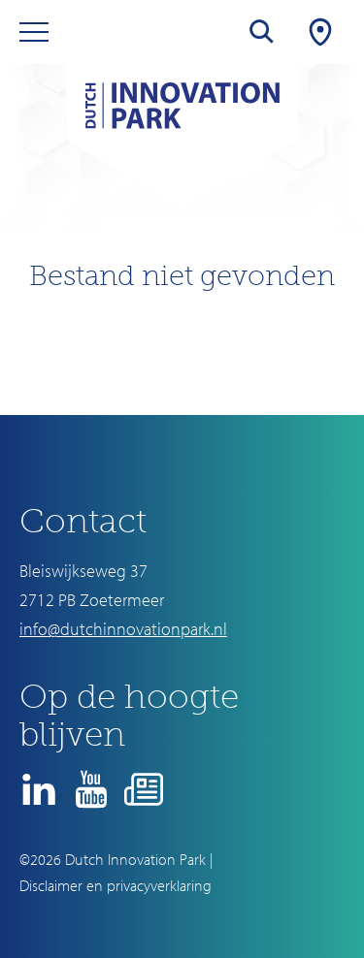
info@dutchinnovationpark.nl (123, 629)
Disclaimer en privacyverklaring (115, 885)
